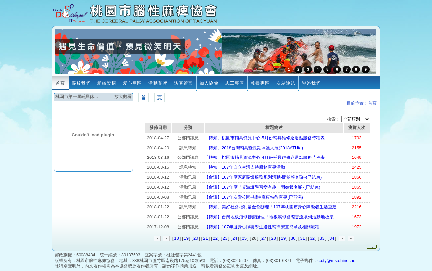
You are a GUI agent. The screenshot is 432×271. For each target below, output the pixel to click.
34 (331, 238)
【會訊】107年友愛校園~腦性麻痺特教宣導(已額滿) (253, 197)
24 (234, 238)
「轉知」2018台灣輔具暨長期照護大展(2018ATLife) (253, 147)
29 (283, 238)
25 (244, 238)
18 (176, 238)
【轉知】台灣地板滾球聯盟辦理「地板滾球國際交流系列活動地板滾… (271, 216)
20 (195, 238)
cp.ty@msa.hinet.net (337, 260)
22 (215, 238)
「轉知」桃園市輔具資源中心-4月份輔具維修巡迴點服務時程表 (264, 157)
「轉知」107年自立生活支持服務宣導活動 (244, 167)
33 (322, 238)
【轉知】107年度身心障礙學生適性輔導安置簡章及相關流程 (261, 226)
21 (205, 238)
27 (263, 238)
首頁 (372, 103)
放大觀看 (123, 96)
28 (273, 238)
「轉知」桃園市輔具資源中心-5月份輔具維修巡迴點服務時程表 (264, 137)
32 (312, 238)
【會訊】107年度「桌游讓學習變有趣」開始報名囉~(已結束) (262, 187)
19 (186, 238)
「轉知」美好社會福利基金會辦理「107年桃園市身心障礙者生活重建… (272, 206)
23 (225, 238)
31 (302, 238)
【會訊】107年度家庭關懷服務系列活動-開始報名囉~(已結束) (263, 177)
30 (293, 238)
